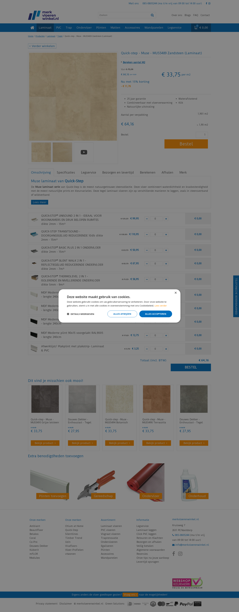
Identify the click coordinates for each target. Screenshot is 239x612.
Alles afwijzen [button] (122, 313)
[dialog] (119, 306)
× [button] (175, 293)
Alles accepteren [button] (155, 313)
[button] (80, 314)
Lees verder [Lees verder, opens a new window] (161, 305)
